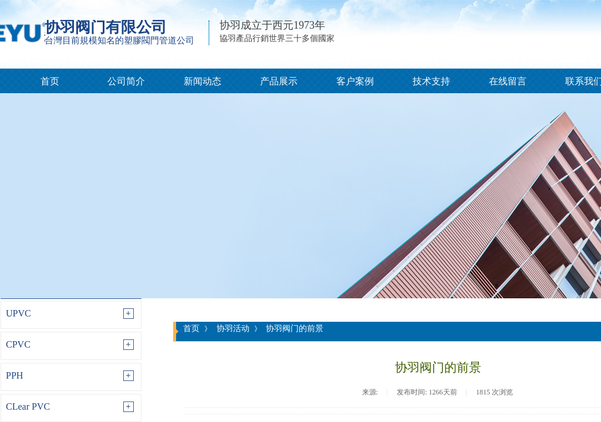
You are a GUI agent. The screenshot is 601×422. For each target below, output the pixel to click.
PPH (14, 375)
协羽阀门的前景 (294, 328)
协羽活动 (233, 328)
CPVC (18, 344)
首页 (49, 81)
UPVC (18, 313)
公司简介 (126, 81)
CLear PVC (28, 406)
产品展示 (279, 81)
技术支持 (431, 81)
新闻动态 (202, 81)
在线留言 (507, 81)
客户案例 (355, 81)
